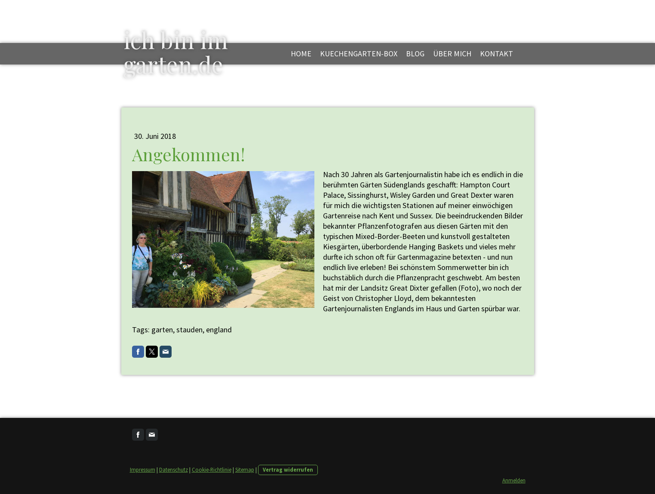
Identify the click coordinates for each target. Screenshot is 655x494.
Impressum (142, 469)
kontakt (496, 53)
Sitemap (244, 469)
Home (301, 53)
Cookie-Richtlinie (211, 469)
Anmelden (514, 480)
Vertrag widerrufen (288, 469)
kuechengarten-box (358, 53)
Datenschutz (173, 469)
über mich (452, 53)
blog (415, 53)
